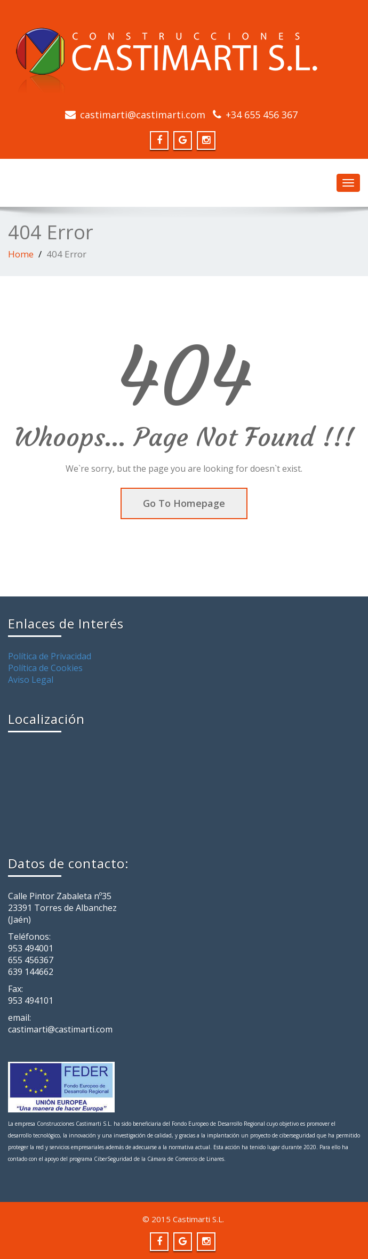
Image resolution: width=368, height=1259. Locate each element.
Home (21, 254)
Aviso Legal (30, 679)
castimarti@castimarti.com (142, 114)
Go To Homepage (184, 503)
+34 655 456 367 (262, 114)
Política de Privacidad (49, 656)
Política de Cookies (45, 668)
